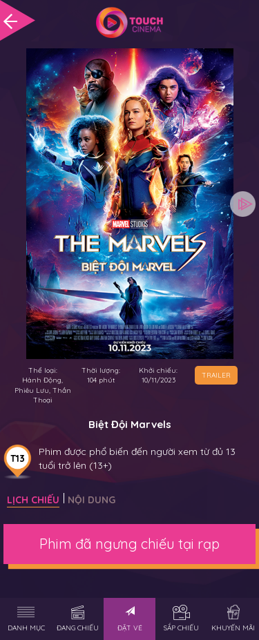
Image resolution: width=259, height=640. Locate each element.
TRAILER (216, 375)
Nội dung (91, 500)
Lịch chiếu (33, 500)
